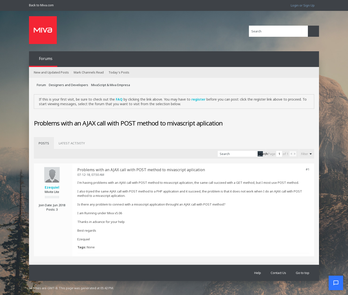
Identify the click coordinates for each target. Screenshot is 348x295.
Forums (45, 58)
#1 (307, 169)
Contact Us (278, 273)
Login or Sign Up (303, 5)
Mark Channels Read (89, 72)
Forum (41, 85)
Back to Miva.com (41, 5)
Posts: (50, 209)
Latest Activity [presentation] (72, 143)
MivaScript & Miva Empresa (110, 85)
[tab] (44, 143)
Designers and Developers (68, 85)
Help (257, 273)
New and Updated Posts (51, 72)
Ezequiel (52, 187)
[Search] (278, 31)
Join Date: (45, 205)
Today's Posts (119, 72)
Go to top (302, 273)
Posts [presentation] (44, 143)
